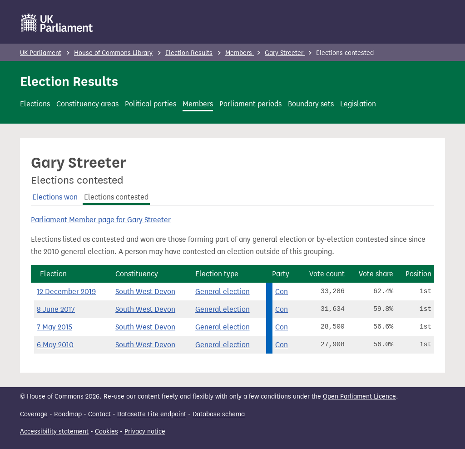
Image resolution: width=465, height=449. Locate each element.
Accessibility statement (54, 431)
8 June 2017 (56, 309)
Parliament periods (250, 104)
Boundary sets (311, 104)
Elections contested (116, 197)
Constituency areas (87, 104)
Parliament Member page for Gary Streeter (101, 219)
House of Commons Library (113, 53)
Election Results (189, 53)
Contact (99, 414)
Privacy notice (144, 431)
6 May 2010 (55, 344)
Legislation (358, 104)
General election (222, 291)
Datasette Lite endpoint (151, 414)
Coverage (34, 414)
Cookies (106, 431)
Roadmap (68, 414)
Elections (35, 104)
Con (281, 291)
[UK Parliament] (57, 23)
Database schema (219, 414)
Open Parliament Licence (359, 396)
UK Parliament (40, 53)
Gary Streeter (285, 53)
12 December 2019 (66, 291)
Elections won (55, 197)
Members (239, 53)
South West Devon (145, 291)
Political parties (150, 104)
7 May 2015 (54, 327)
